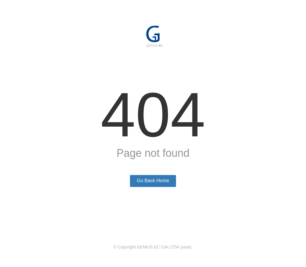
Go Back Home (153, 180)
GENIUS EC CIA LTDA (158, 247)
